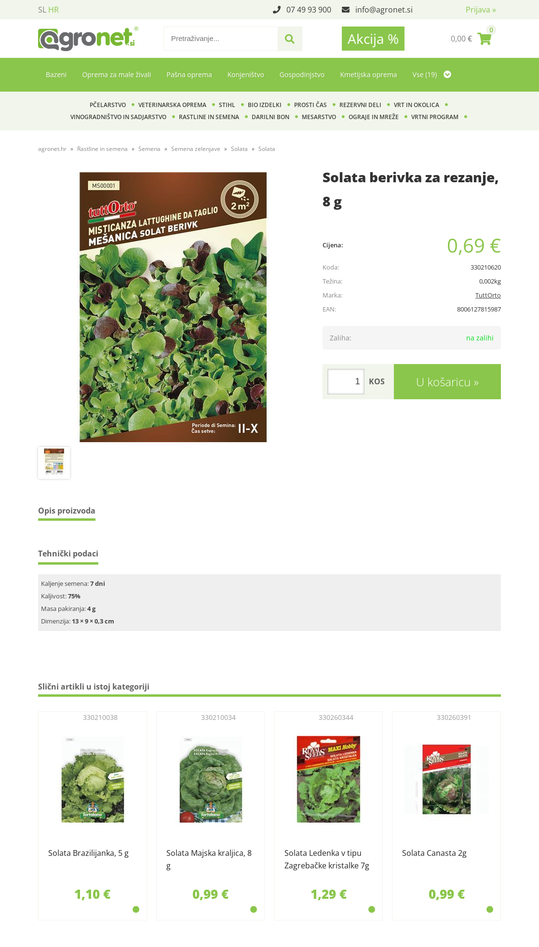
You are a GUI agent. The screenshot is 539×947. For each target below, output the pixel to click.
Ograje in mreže (374, 117)
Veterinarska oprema (172, 105)
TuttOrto (488, 295)
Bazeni (56, 74)
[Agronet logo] (88, 38)
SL (42, 9)
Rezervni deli (360, 105)
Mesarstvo (319, 117)
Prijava (481, 9)
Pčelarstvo (108, 105)
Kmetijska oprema (368, 74)
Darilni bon (270, 117)
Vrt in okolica (416, 105)
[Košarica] (471, 38)
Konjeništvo (246, 74)
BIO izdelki (265, 105)
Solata (239, 149)
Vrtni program (434, 117)
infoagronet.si (384, 9)
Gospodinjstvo (302, 74)
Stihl (227, 105)
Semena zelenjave (195, 149)
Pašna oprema (189, 74)
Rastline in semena (209, 117)
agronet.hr (52, 149)
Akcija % (373, 38)
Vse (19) (432, 74)
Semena (149, 149)
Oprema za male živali (116, 74)
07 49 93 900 (308, 9)
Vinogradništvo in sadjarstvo (118, 117)
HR (53, 9)
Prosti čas (310, 105)
